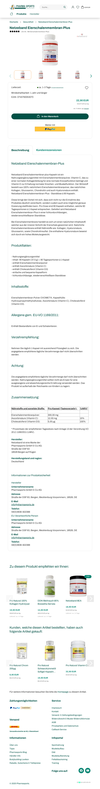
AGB (54, 722)
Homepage (63, 692)
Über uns (14, 745)
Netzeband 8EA (73, 600)
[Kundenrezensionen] (15, 31)
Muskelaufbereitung (60, 756)
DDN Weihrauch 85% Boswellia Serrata (48, 602)
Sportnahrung (58, 745)
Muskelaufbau (58, 748)
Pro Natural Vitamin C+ (77, 665)
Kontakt (55, 711)
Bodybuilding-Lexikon (19, 759)
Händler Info (15, 756)
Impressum (57, 708)
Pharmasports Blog (18, 752)
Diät (53, 752)
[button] (90, 76)
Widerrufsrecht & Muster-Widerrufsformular (71, 719)
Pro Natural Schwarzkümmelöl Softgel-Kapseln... (47, 668)
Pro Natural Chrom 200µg (19, 667)
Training (55, 763)
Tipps (12, 748)
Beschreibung (20, 150)
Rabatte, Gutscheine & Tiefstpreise (25, 763)
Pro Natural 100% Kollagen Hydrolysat (20, 602)
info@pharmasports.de (22, 504)
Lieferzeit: (16, 87)
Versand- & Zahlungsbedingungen (67, 715)
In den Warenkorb (47, 116)
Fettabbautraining (59, 759)
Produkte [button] (21, 14)
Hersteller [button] (34, 14)
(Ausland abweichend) (57, 87)
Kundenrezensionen (49, 150)
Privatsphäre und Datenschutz (65, 726)
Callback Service (59, 729)
